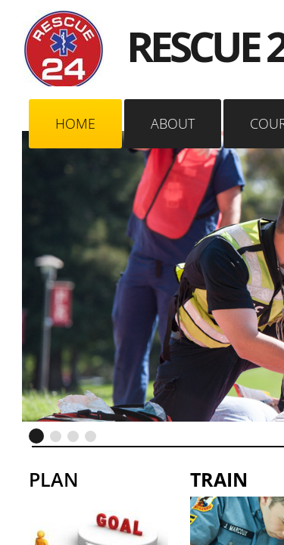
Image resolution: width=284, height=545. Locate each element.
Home (75, 123)
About (173, 123)
